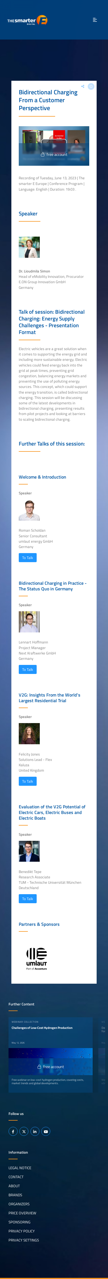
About (14, 1186)
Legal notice (20, 1168)
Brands (15, 1195)
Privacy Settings (24, 1240)
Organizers (19, 1204)
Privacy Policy (22, 1231)
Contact (16, 1177)
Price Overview (22, 1213)
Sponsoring (19, 1222)
